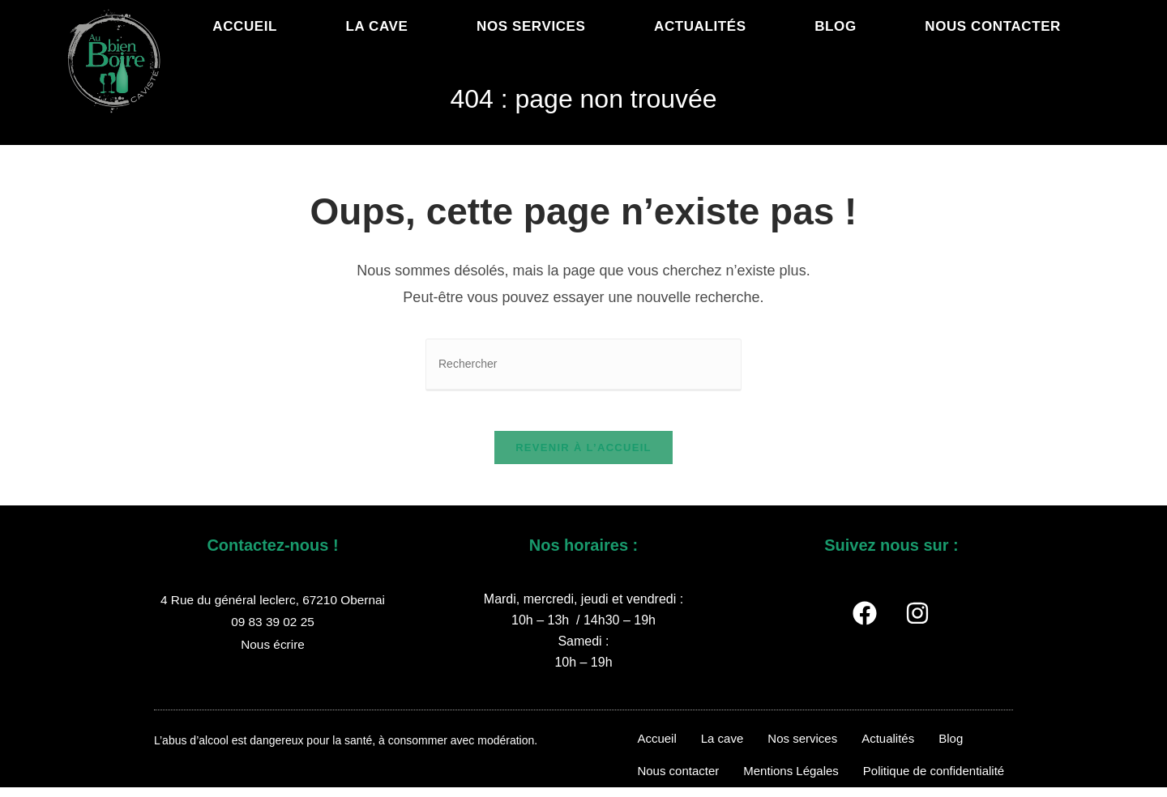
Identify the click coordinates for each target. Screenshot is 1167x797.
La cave (722, 749)
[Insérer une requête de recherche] (583, 365)
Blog (950, 749)
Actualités (887, 749)
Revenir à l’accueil (583, 457)
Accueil (656, 749)
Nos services (802, 749)
